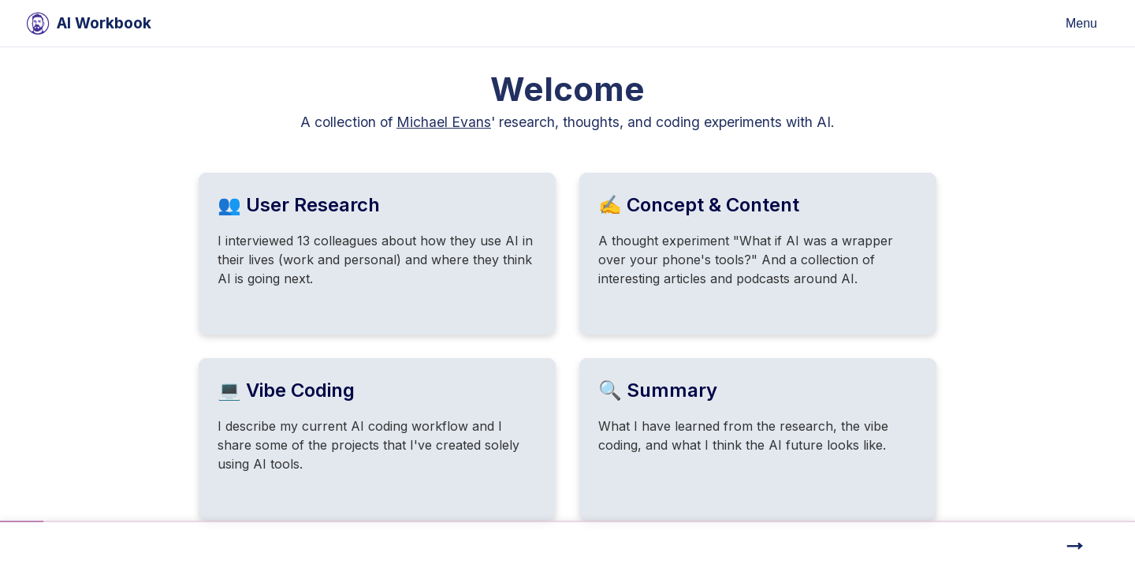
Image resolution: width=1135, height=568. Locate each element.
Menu (1081, 23)
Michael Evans (443, 122)
